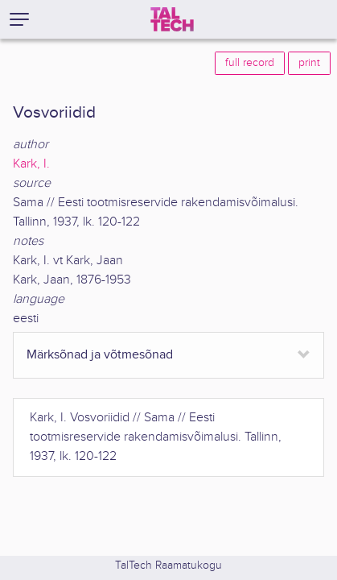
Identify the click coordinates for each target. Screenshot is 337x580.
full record (249, 62)
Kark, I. (31, 164)
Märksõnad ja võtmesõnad (100, 354)
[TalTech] (172, 19)
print (309, 62)
